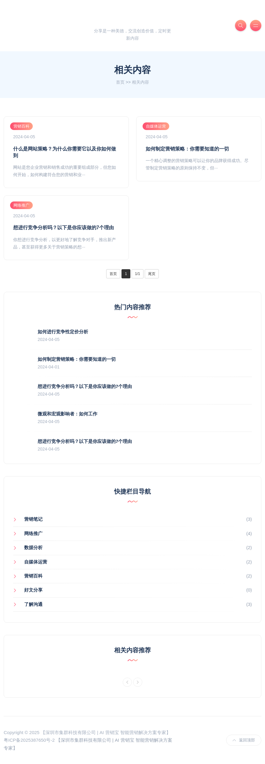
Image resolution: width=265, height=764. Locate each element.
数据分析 (33, 547)
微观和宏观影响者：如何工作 (67, 413)
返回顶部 (244, 740)
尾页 (151, 274)
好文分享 (33, 589)
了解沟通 (33, 604)
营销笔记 (33, 519)
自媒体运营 (156, 126)
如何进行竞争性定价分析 (63, 331)
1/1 (137, 274)
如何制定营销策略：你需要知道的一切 (187, 148)
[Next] (137, 682)
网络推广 (21, 205)
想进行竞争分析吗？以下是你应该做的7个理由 (63, 227)
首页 (120, 82)
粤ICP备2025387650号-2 (29, 740)
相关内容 (140, 82)
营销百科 (21, 126)
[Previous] (127, 682)
